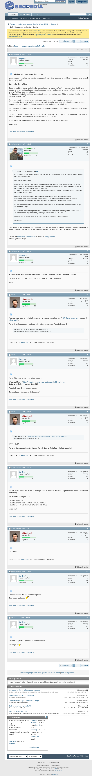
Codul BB (34, 720)
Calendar (15, 18)
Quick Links (46, 18)
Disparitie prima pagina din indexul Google (24, 701)
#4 (87, 295)
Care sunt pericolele (68, 673)
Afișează (83, 50)
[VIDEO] (34, 730)
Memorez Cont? (42, 5)
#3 (87, 251)
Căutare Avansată (83, 18)
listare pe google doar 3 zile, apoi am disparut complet (40, 673)
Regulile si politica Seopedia (44, 35)
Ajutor (71, 2)
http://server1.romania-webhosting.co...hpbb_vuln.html (44, 382)
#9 (87, 571)
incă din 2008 (36, 31)
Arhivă (82, 756)
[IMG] (37, 725)
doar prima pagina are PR (18, 711)
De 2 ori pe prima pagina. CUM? (20, 706)
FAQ (9, 18)
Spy (36, 15)
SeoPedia (55, 774)
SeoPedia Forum (73, 756)
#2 (87, 144)
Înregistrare (82, 2)
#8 (87, 528)
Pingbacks (12, 741)
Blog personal (49, 237)
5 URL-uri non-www (70, 318)
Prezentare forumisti (15, 37)
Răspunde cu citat (81, 140)
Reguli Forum (34, 747)
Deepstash (24, 342)
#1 (87, 54)
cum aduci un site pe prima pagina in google (24, 690)
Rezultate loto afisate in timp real (21, 132)
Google (53, 24)
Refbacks (12, 744)
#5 (87, 355)
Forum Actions (35, 18)
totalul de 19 (13, 320)
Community (23, 18)
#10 (87, 618)
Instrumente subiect (72, 50)
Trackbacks (35, 737)
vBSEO (55, 769)
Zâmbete (34, 723)
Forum (12, 15)
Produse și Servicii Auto (26, 237)
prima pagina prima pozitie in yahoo (21, 695)
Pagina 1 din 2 (67, 41)
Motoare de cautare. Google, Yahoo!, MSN (33, 24)
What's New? (25, 15)
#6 (87, 412)
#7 (87, 467)
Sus (86, 756)
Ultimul (85, 41)
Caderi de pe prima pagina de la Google (29, 46)
